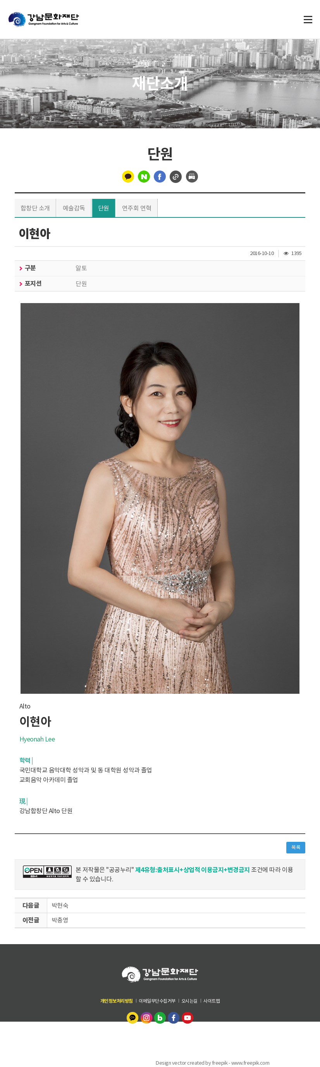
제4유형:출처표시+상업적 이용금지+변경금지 (192, 870)
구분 (30, 268)
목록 (295, 847)
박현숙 (60, 905)
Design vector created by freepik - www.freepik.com (212, 1063)
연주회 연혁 (136, 208)
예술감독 (74, 208)
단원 (103, 208)
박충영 (60, 920)
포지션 (33, 283)
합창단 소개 (35, 208)
